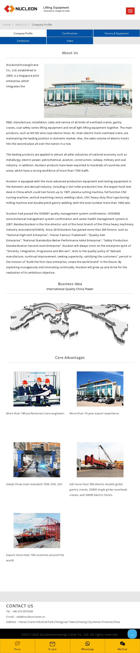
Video (70, 41)
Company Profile (42, 24)
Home (6, 24)
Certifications (70, 33)
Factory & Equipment (117, 33)
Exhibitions (23, 41)
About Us (21, 24)
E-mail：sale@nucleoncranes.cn (25, 617)
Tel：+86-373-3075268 (19, 611)
